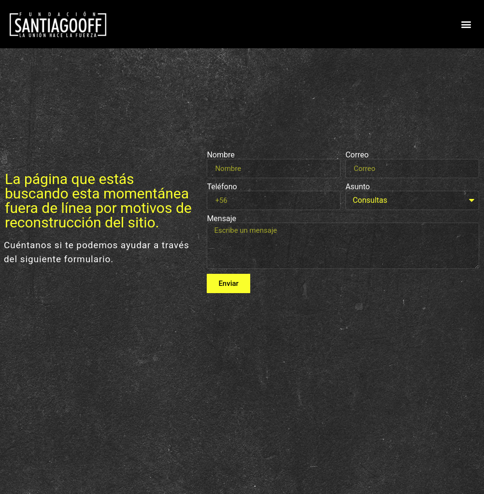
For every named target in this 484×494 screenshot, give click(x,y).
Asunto (357, 187)
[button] (466, 24)
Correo (357, 155)
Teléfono (222, 187)
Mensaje (221, 219)
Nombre (220, 155)
